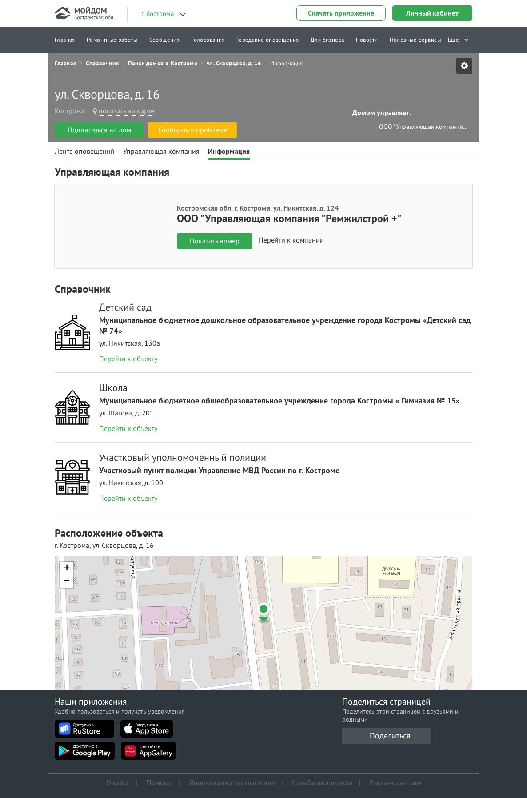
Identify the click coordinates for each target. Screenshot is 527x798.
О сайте (118, 782)
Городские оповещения (267, 40)
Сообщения (164, 40)
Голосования (207, 40)
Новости (367, 40)
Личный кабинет (432, 12)
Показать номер (215, 240)
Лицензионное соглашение (232, 782)
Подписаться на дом (99, 129)
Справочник (102, 63)
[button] (263, 612)
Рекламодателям (395, 782)
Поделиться (390, 735)
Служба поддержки (322, 782)
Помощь (159, 782)
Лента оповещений (85, 151)
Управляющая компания (161, 151)
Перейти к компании (291, 240)
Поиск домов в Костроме (162, 63)
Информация (229, 151)
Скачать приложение (341, 12)
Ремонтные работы (112, 40)
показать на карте (126, 110)
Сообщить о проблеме (192, 129)
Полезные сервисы (415, 40)
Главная (65, 40)
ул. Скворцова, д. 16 (234, 63)
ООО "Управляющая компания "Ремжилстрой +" (423, 127)
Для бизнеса (327, 40)
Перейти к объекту (128, 358)
